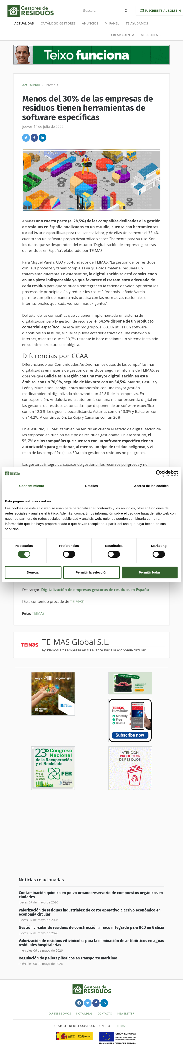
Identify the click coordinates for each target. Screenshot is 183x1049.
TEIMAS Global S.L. (76, 642)
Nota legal (84, 1013)
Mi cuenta (151, 35)
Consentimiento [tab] (31, 486)
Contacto (105, 1013)
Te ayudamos (137, 23)
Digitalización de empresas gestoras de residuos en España (95, 589)
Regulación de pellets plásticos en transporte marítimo (68, 958)
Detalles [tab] (91, 486)
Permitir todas (150, 572)
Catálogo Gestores (58, 23)
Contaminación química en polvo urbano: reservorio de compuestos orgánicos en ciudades (91, 895)
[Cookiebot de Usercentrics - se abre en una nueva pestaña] (159, 473)
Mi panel (112, 23)
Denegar (33, 572)
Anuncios (90, 23)
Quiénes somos (60, 1013)
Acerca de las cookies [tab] (151, 486)
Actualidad (24, 23)
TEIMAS (76, 601)
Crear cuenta (122, 35)
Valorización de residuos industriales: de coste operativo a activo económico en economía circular (90, 912)
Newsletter (125, 1013)
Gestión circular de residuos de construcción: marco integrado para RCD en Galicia (91, 927)
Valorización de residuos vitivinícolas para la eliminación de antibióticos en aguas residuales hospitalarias (91, 943)
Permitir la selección (91, 572)
